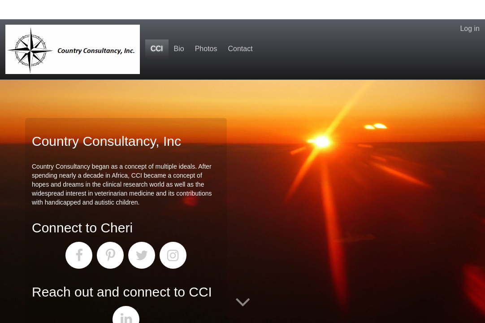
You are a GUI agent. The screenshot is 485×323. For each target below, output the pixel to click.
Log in (470, 9)
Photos (206, 29)
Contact (240, 29)
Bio (179, 29)
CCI (157, 29)
